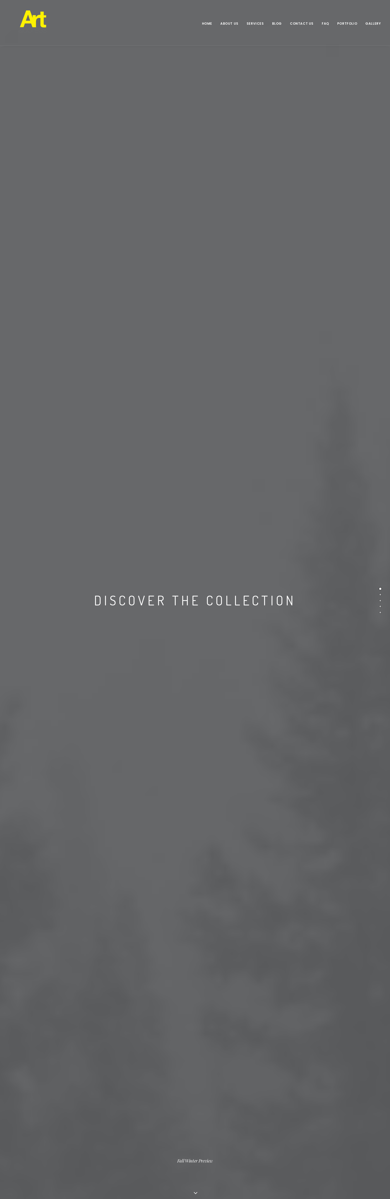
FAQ (325, 23)
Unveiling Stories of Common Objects (232, 1135)
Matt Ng (130, 1136)
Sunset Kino (210, 1142)
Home (207, 23)
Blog (277, 23)
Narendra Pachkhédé (218, 1112)
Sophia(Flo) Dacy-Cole (142, 1143)
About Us (229, 23)
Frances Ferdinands (140, 1112)
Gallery (373, 23)
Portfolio (347, 23)
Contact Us (302, 23)
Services (255, 23)
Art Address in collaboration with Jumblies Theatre (228, 1123)
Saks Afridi (132, 1128)
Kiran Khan (132, 1120)
